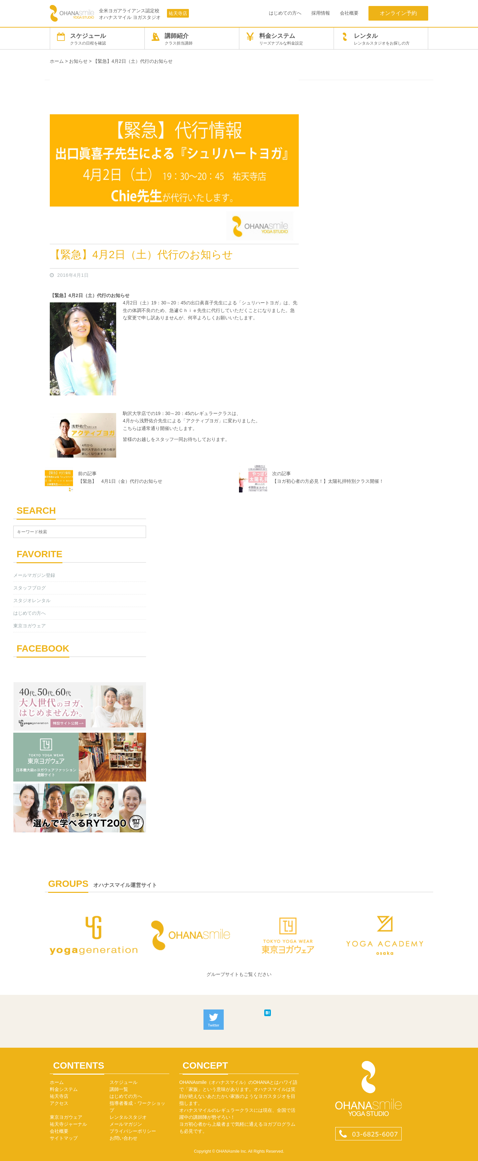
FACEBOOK (43, 648)
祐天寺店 (178, 13)
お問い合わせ (123, 1138)
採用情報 (320, 13)
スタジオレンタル (31, 600)
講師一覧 (119, 1089)
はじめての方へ (285, 13)
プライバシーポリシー (133, 1131)
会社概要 (349, 13)
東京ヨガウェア (29, 625)
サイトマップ (64, 1138)
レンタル (381, 39)
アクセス (59, 1103)
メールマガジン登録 (34, 575)
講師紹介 (191, 39)
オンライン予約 (398, 13)
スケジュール (97, 39)
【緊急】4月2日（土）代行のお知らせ (141, 255)
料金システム (286, 39)
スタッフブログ (29, 587)
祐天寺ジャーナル (68, 1124)
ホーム (57, 1082)
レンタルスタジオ (128, 1117)
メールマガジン (126, 1124)
